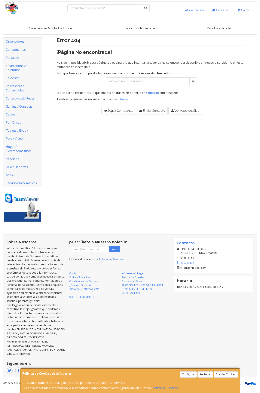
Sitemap (123, 99)
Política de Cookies (164, 388)
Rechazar (205, 374)
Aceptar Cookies (226, 374)
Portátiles (13, 58)
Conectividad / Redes (20, 98)
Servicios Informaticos (139, 28)
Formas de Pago (131, 281)
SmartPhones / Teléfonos (16, 68)
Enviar (114, 249)
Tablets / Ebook (17, 130)
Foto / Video (14, 139)
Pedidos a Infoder (219, 28)
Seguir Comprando (118, 110)
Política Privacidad (80, 277)
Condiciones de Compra (83, 281)
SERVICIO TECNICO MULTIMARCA (142, 285)
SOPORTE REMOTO (81, 297)
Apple (10, 175)
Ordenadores (15, 41)
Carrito (245, 10)
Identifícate (194, 10)
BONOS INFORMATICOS (84, 289)
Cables (10, 114)
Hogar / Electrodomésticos (19, 149)
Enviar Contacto (152, 110)
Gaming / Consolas (19, 106)
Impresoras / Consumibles (15, 88)
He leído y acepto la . (99, 259)
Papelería (12, 159)
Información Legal (132, 273)
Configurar (188, 374)
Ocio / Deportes (17, 167)
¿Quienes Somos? (80, 285)
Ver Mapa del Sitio (185, 110)
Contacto (220, 10)
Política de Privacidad (112, 259)
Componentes (16, 50)
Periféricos (13, 122)
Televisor (12, 78)
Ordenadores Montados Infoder (51, 28)
